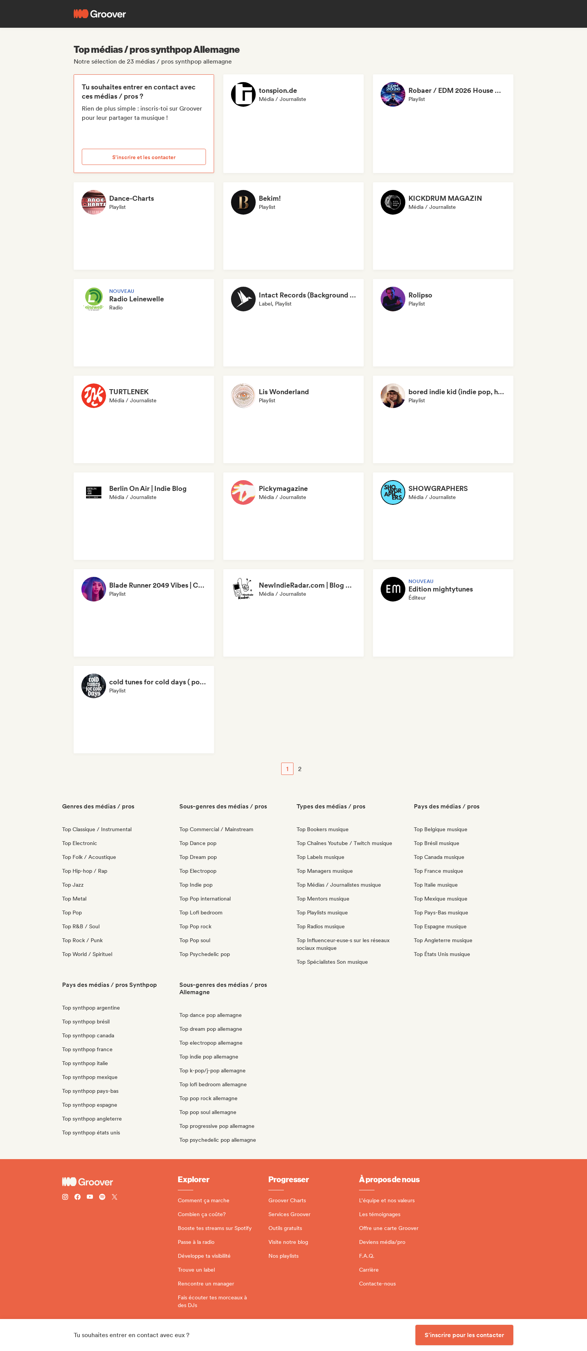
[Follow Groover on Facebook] (77, 1198)
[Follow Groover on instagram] (65, 1198)
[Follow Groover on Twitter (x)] (114, 1198)
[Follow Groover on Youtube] (90, 1198)
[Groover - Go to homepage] (120, 1182)
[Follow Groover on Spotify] (102, 1198)
